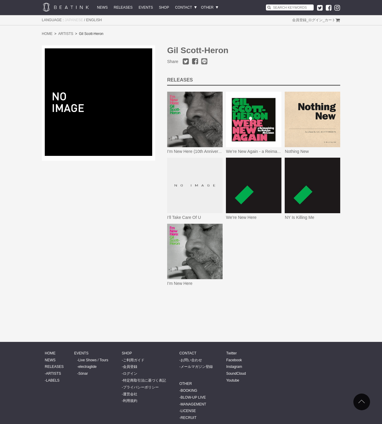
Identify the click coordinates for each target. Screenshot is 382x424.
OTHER (207, 7)
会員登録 (299, 20)
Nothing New (297, 151)
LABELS (52, 380)
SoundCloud (236, 373)
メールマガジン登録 (197, 367)
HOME (47, 34)
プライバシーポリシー (141, 387)
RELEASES (123, 7)
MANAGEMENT (193, 404)
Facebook (234, 360)
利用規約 (130, 401)
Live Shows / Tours (93, 360)
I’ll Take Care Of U (184, 217)
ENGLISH (94, 20)
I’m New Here (179, 283)
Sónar (83, 373)
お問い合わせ (191, 360)
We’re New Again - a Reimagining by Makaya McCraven (278, 151)
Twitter (231, 353)
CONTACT (183, 7)
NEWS (102, 7)
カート (330, 20)
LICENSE (188, 411)
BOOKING (189, 390)
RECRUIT (188, 418)
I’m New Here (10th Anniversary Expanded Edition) (214, 151)
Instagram (234, 367)
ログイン (315, 20)
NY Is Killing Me (299, 217)
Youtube (232, 380)
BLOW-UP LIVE (193, 397)
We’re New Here (241, 217)
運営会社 (130, 394)
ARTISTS (65, 34)
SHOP (164, 7)
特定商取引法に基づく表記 (144, 380)
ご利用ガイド (133, 360)
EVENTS (145, 7)
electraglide (87, 367)
